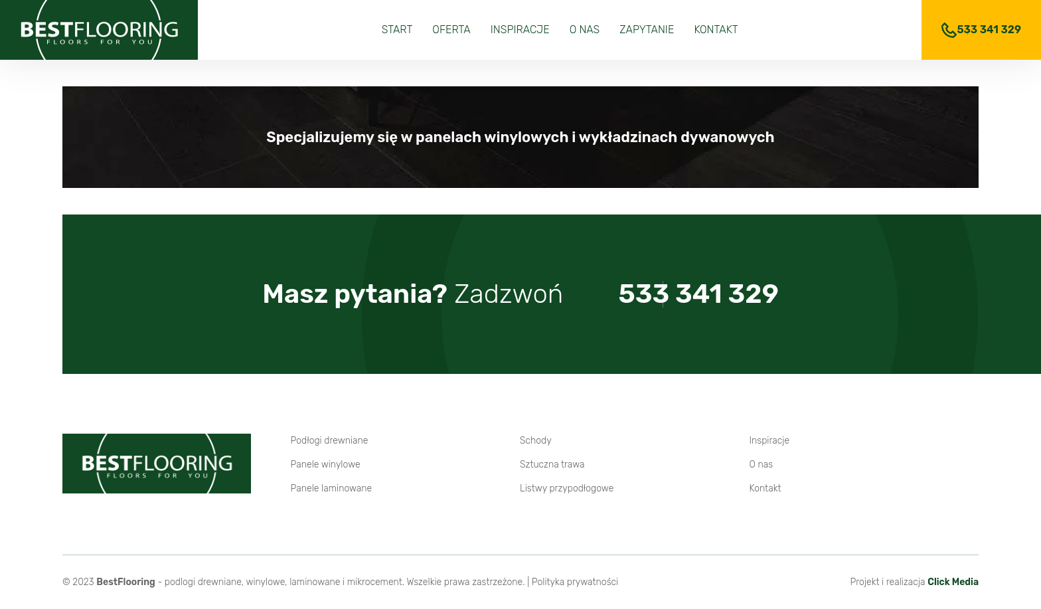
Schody (536, 440)
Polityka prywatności (575, 582)
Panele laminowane (331, 488)
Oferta (451, 29)
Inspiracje (520, 29)
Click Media (953, 582)
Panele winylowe (325, 464)
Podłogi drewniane (329, 440)
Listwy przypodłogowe (566, 488)
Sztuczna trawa (552, 464)
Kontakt (716, 29)
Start (397, 29)
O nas (585, 29)
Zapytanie (646, 29)
